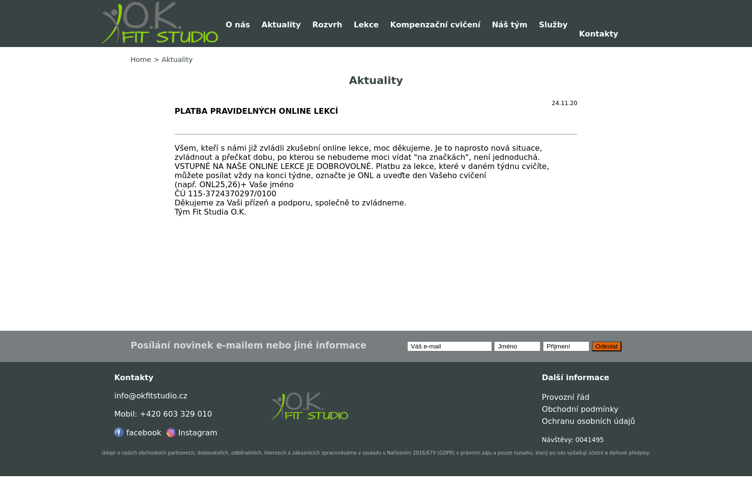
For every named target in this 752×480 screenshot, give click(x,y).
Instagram (191, 432)
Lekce (366, 24)
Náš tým (510, 24)
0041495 (590, 440)
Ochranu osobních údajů (588, 421)
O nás (237, 24)
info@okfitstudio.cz (151, 395)
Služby (553, 24)
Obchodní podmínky (580, 409)
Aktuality (281, 24)
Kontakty (598, 33)
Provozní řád (565, 397)
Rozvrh (327, 24)
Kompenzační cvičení (435, 24)
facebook (137, 432)
